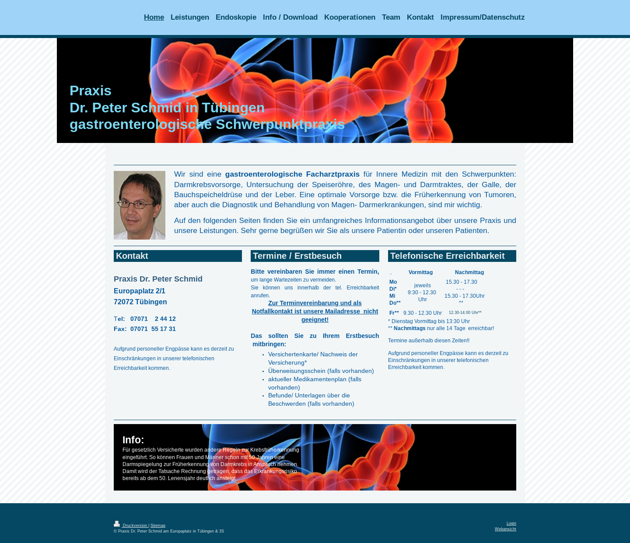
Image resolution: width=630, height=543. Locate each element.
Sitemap (157, 525)
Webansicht (505, 529)
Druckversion (131, 525)
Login (511, 523)
